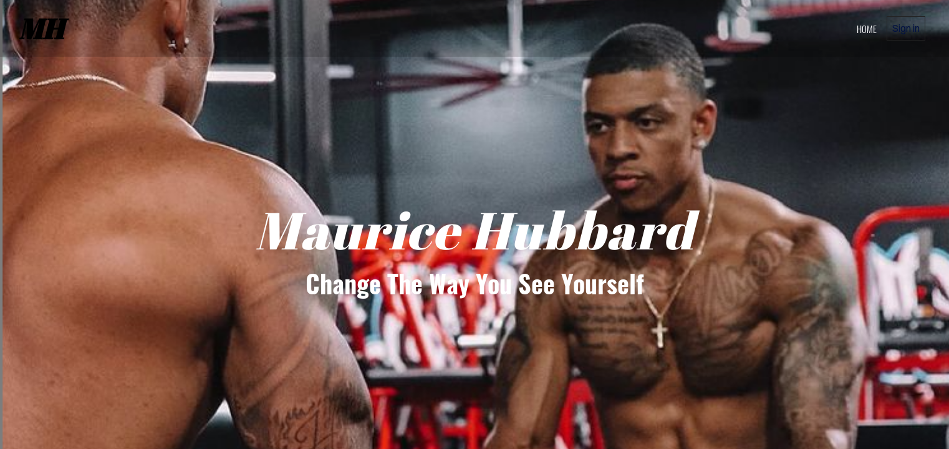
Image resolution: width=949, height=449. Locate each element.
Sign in (906, 28)
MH (41, 28)
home (867, 29)
